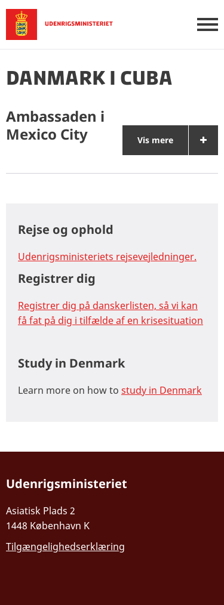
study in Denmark (161, 390)
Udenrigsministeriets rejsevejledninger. (107, 256)
